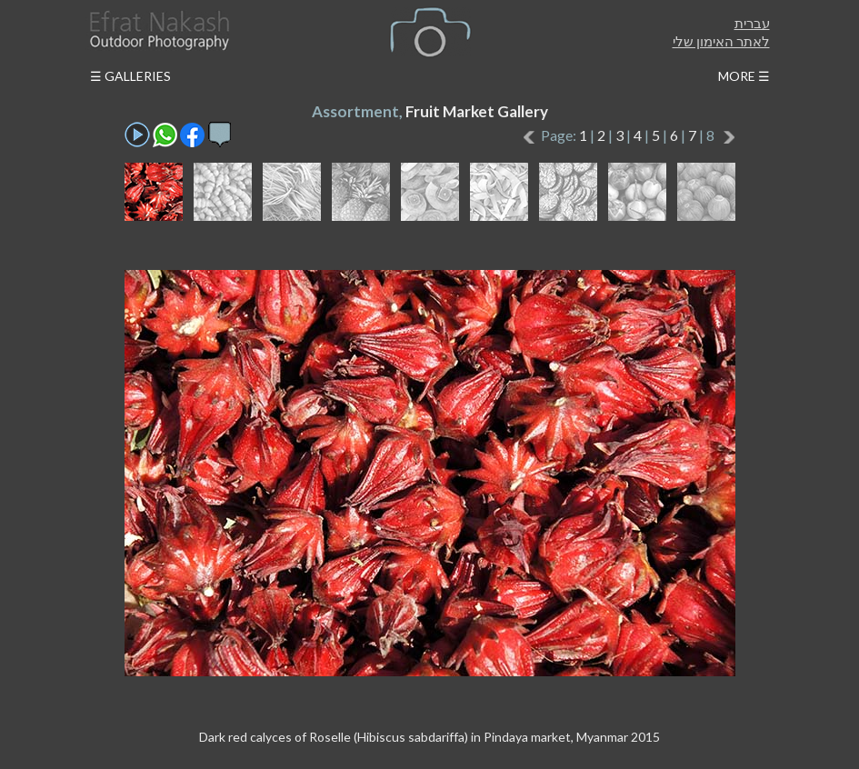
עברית (752, 23)
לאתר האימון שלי (721, 41)
